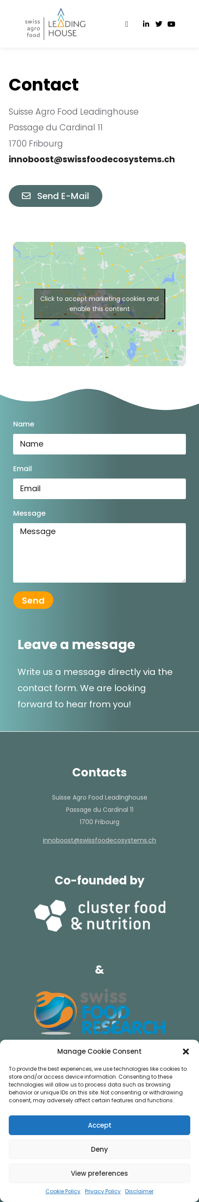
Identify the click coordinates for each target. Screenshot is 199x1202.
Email (22, 469)
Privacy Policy (103, 1191)
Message (29, 513)
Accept (100, 1125)
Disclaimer (139, 1191)
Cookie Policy (62, 1191)
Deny (99, 1149)
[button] (186, 1051)
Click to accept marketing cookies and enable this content (99, 303)
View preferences (99, 1173)
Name (23, 424)
